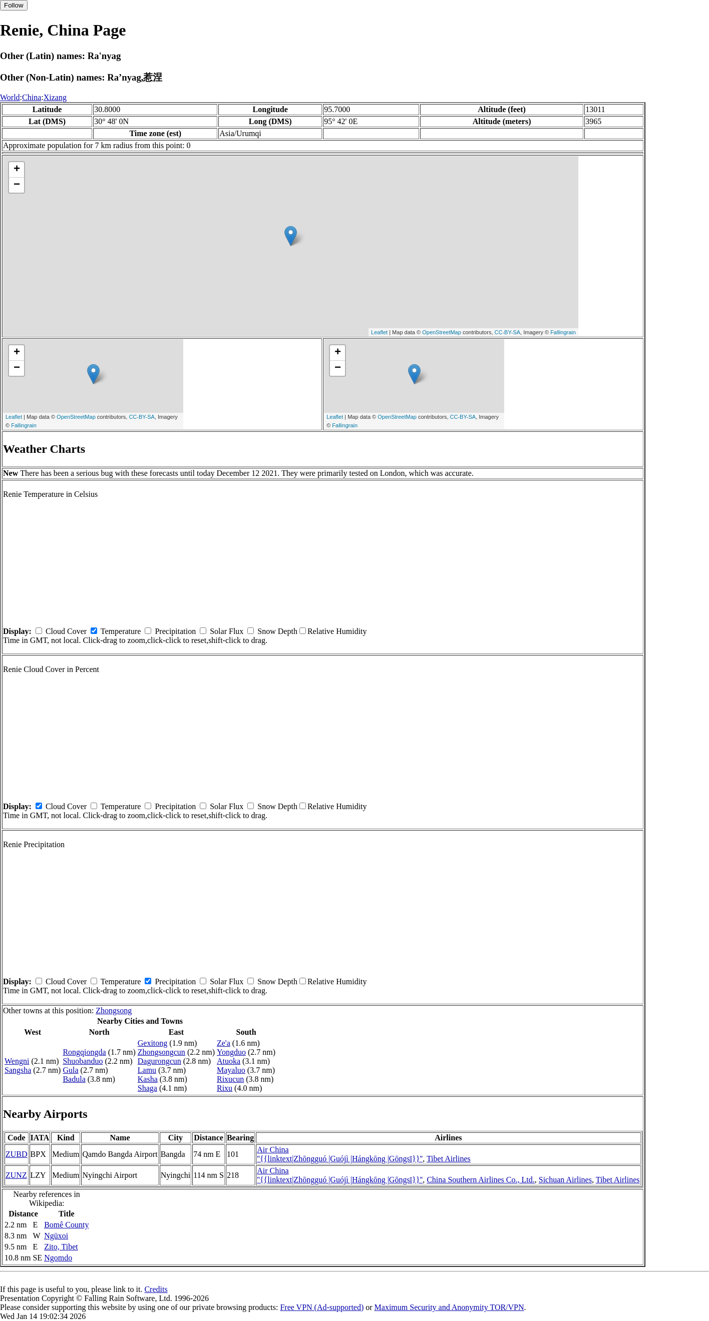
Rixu (224, 1088)
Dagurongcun (159, 1061)
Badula (74, 1079)
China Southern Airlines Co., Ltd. (481, 1179)
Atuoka (228, 1061)
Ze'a (223, 1043)
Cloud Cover (66, 631)
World (10, 97)
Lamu (147, 1070)
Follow (14, 5)
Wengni (17, 1061)
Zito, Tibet (61, 1246)
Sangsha (18, 1070)
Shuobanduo (83, 1061)
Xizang (55, 97)
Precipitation (175, 631)
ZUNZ (16, 1175)
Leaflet (379, 332)
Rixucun (230, 1079)
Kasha (148, 1079)
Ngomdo (58, 1257)
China (31, 97)
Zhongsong (114, 1010)
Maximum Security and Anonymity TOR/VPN (449, 1307)
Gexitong (153, 1043)
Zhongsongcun (161, 1052)
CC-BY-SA (508, 332)
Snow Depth (277, 631)
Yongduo (231, 1052)
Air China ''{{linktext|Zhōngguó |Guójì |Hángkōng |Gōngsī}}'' (340, 1154)
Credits (155, 1289)
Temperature (121, 631)
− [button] (17, 185)
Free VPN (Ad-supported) (322, 1307)
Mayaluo (231, 1070)
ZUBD (17, 1154)
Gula (70, 1070)
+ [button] (17, 169)
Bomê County (66, 1224)
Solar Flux (226, 631)
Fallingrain (563, 332)
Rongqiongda (84, 1052)
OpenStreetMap (441, 332)
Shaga (147, 1088)
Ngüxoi (56, 1235)
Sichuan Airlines (565, 1179)
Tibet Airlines (449, 1158)
